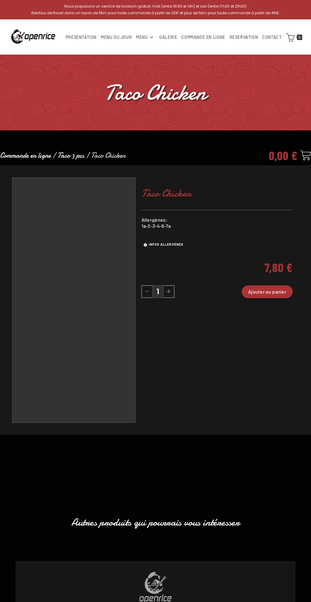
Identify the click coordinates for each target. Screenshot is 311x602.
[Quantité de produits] (157, 293)
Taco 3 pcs (70, 157)
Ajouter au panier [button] (155, 573)
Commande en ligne (25, 157)
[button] (19, 516)
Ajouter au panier (267, 293)
